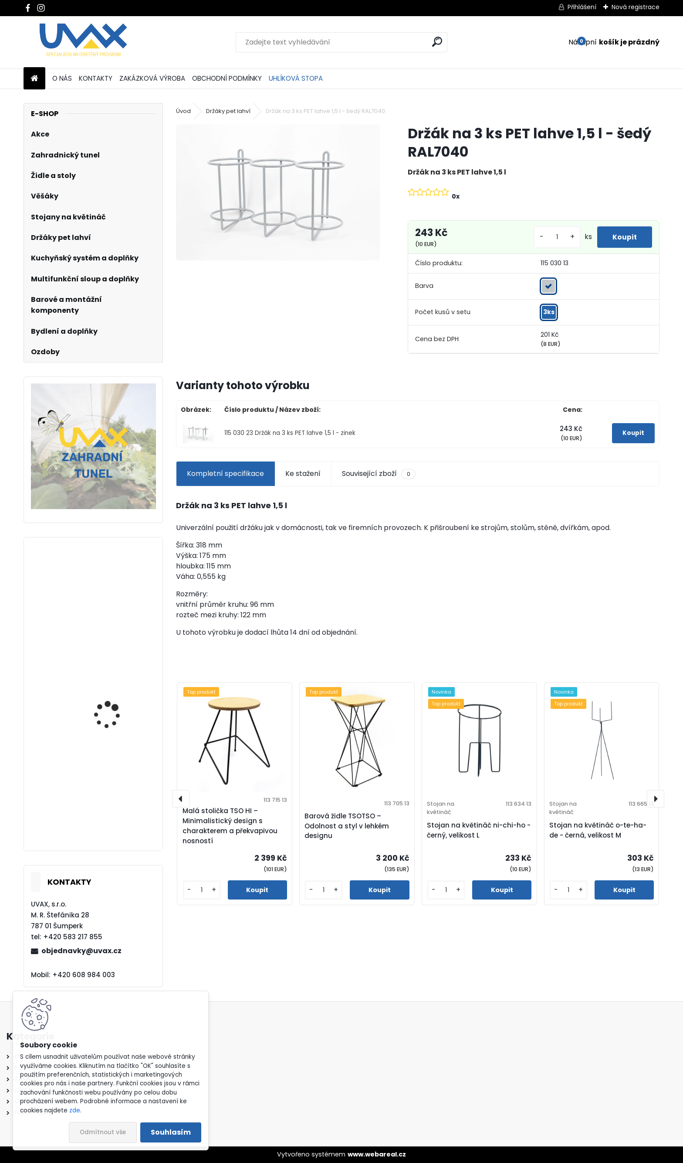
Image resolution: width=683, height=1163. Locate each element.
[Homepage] (34, 79)
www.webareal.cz (377, 1154)
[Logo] (83, 42)
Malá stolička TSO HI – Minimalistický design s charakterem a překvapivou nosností (230, 825)
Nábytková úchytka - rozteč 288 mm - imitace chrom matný (119, 701)
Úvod (183, 111)
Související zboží (378, 474)
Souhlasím (171, 1132)
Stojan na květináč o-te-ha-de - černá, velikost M (597, 830)
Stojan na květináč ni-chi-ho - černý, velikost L (479, 830)
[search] (437, 42)
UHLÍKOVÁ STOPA (296, 78)
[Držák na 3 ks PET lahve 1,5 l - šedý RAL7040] (277, 192)
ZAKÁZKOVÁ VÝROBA (152, 78)
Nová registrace (635, 7)
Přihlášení (582, 7)
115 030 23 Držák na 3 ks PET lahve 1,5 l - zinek (289, 433)
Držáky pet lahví (228, 111)
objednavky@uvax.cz (81, 951)
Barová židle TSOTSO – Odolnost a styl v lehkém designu (346, 826)
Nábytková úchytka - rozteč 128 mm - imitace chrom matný (118, 807)
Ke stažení (303, 474)
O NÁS (62, 78)
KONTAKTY (95, 78)
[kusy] (552, 237)
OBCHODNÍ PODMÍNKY (227, 78)
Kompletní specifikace (225, 474)
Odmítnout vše (103, 1132)
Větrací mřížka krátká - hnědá (117, 599)
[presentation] (180, 798)
